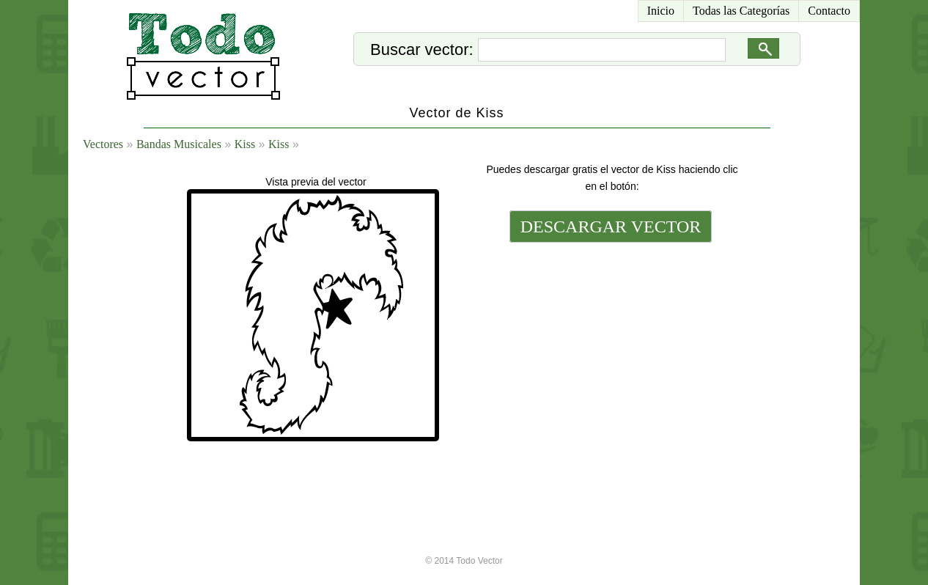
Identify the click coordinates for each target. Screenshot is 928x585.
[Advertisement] (609, 346)
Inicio (660, 10)
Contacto (829, 10)
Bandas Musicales (178, 144)
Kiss (245, 144)
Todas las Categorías (741, 10)
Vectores (103, 144)
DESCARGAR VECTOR (610, 226)
